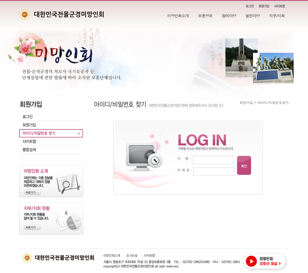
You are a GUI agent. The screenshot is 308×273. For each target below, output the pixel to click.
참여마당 (229, 15)
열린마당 (252, 15)
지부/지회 (277, 15)
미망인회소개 (178, 15)
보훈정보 (205, 15)
